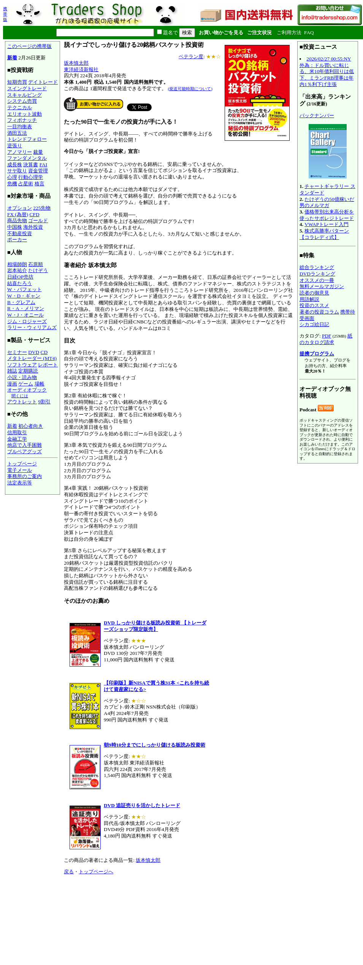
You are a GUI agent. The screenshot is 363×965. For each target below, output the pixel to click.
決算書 (30, 164)
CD (44, 352)
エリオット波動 (24, 114)
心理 (12, 177)
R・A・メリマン (25, 308)
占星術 (25, 183)
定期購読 (28, 371)
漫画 (12, 384)
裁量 (38, 152)
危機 (12, 183)
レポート (48, 365)
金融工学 (17, 439)
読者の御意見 (314, 293)
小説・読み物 (22, 377)
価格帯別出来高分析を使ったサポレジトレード (327, 215)
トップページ (22, 464)
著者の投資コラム (319, 312)
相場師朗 (17, 264)
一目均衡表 (19, 126)
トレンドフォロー (27, 139)
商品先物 (17, 220)
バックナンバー (317, 115)
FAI (44, 164)
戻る (69, 871)
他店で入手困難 (24, 445)
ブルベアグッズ (24, 451)
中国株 (14, 227)
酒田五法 (17, 133)
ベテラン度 (191, 56)
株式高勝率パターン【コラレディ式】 (324, 234)
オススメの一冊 (317, 280)
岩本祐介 (17, 270)
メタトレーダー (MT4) (32, 358)
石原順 (35, 264)
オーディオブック (27, 390)
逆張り (14, 145)
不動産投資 (19, 233)
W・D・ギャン (23, 296)
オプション (19, 208)
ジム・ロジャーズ (27, 321)
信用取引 (17, 432)
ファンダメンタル (27, 158)
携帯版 (5, 14)
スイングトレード (27, 88)
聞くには (19, 395)
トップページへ (96, 871)
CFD (35, 214)
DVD (33, 352)
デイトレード (43, 82)
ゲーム (25, 384)
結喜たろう (19, 283)
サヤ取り (17, 171)
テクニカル (19, 107)
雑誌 (12, 371)
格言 (39, 183)
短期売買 (17, 82)
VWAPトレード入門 (326, 224)
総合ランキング (317, 267)
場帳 (39, 384)
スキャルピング (24, 95)
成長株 (14, 164)
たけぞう (38, 270)
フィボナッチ (22, 120)
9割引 (44, 401)
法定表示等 (19, 483)
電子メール (19, 470)
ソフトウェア (22, 365)
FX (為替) (17, 214)
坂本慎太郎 (76, 63)
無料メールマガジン (322, 286)
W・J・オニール (25, 315)
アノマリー (19, 152)
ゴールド (38, 220)
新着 (12, 58)
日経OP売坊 (20, 277)
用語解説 (309, 299)
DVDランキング (317, 274)
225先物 (42, 208)
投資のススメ (314, 305)
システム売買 (22, 101)
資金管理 (38, 171)
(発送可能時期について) (190, 88)
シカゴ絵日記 (314, 324)
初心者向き (30, 426)
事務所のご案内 (24, 476)
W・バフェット (24, 289)
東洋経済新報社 (81, 69)
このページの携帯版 (29, 46)
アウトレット (22, 401)
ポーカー (17, 239)
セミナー (17, 352)
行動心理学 (30, 177)
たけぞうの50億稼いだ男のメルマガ (327, 202)
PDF (326, 336)
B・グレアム (21, 302)
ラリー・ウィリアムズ (32, 327)
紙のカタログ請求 (326, 339)
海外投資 (33, 227)
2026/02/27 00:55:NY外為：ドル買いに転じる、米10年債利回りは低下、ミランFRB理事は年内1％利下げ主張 (327, 71)
